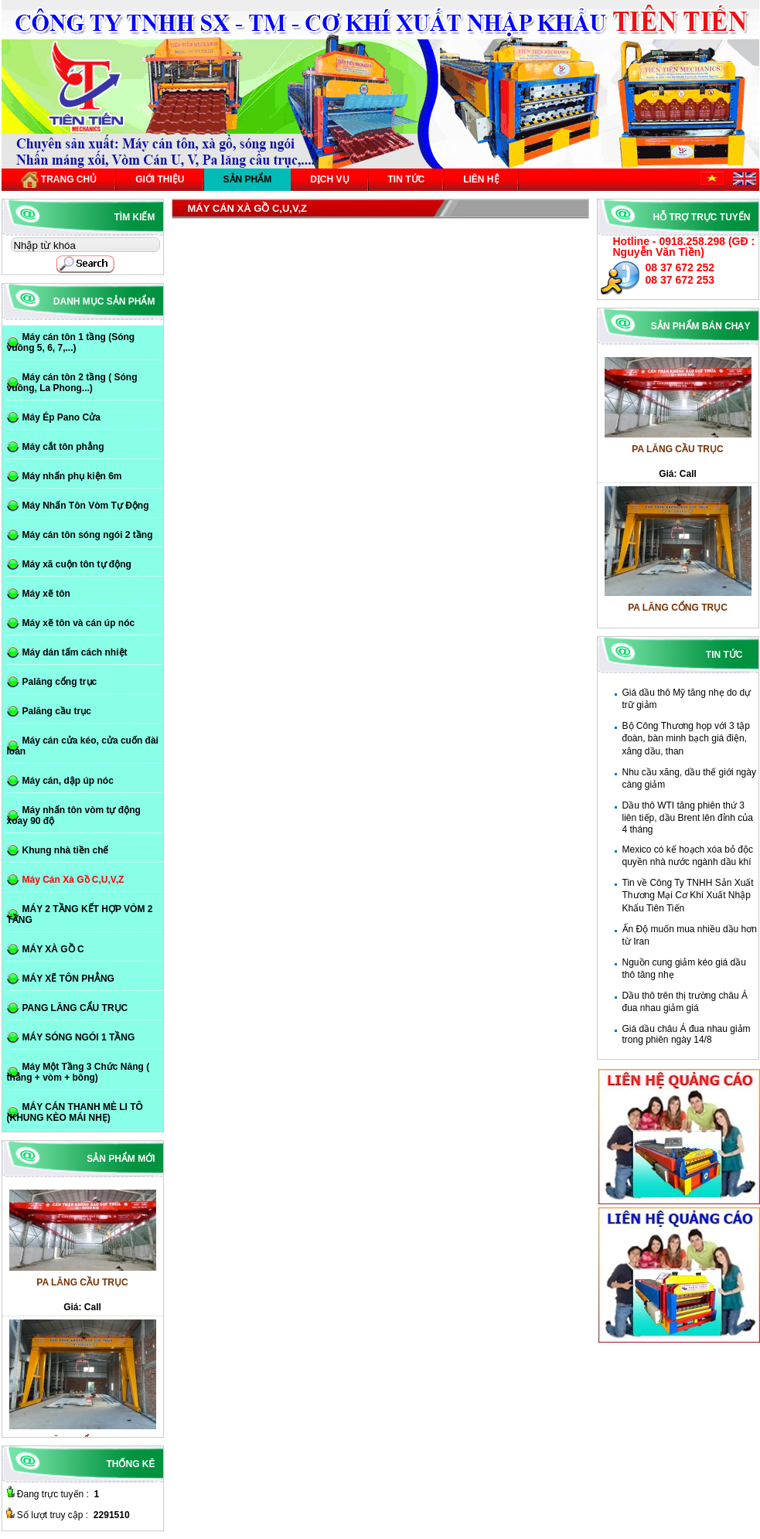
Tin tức (406, 179)
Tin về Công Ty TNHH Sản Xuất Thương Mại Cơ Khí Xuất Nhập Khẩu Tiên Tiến (688, 895)
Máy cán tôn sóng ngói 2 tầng (87, 534)
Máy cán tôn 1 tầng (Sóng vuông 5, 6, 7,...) (71, 342)
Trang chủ (59, 180)
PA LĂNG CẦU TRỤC (677, 453)
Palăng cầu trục (56, 711)
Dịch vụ (329, 179)
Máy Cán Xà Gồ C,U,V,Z (73, 879)
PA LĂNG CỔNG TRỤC (678, 612)
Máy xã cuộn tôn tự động (76, 564)
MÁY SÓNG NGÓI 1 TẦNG (78, 1037)
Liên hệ (481, 179)
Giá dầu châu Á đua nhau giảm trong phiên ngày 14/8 (686, 1034)
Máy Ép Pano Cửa (61, 417)
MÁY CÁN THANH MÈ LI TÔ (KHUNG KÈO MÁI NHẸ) (75, 1112)
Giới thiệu (159, 179)
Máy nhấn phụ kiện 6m (72, 476)
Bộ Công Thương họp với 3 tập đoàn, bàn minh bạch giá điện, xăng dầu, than (686, 738)
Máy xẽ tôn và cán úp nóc (78, 623)
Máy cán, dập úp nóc (68, 780)
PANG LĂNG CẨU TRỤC (75, 1008)
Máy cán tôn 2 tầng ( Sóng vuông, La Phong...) (72, 382)
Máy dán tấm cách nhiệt (75, 652)
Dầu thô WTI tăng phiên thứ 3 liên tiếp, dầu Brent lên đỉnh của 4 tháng (687, 817)
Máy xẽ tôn (46, 593)
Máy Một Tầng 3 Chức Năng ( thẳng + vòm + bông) (78, 1072)
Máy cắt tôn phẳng (63, 446)
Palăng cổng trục (59, 681)
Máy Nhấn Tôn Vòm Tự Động (85, 505)
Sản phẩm (247, 179)
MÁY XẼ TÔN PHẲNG (68, 978)
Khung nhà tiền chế (65, 850)
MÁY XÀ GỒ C (53, 949)
